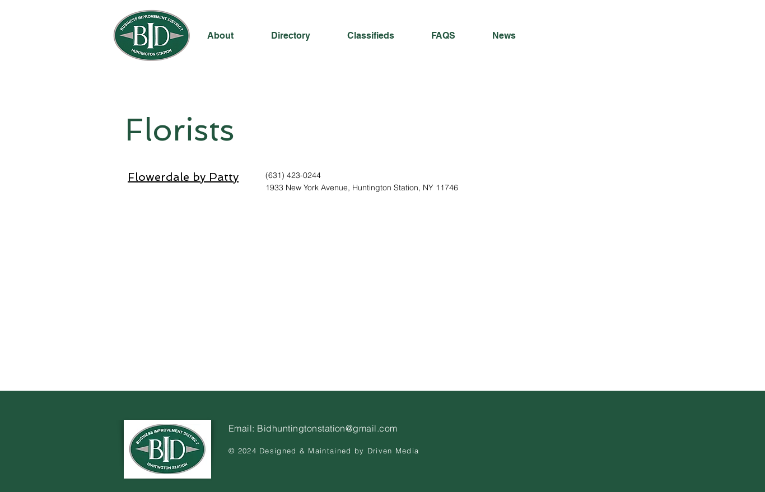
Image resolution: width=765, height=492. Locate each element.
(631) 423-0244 (293, 175)
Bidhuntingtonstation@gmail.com (327, 428)
